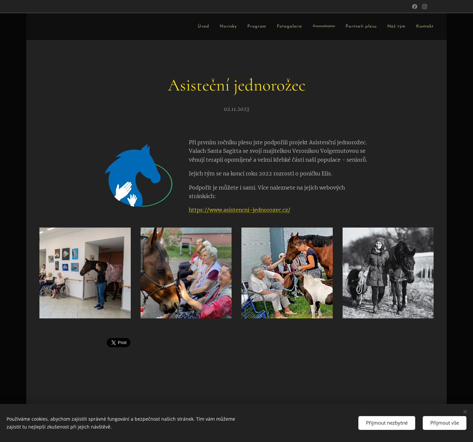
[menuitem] (141, 26)
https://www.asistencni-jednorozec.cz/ (239, 210)
